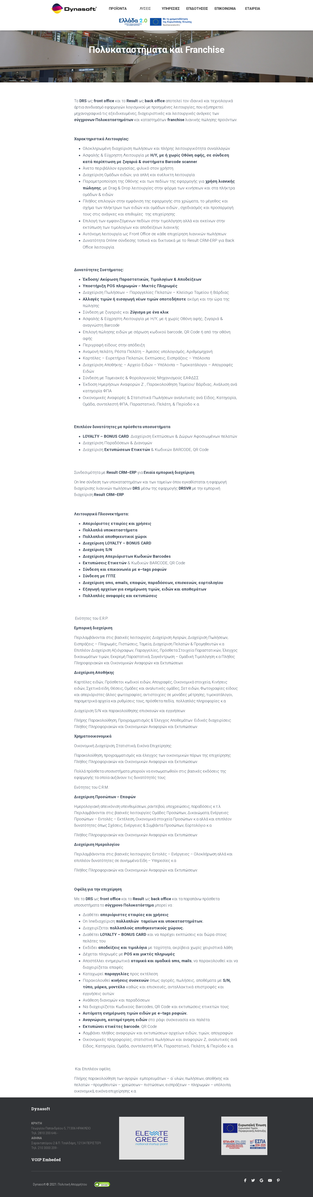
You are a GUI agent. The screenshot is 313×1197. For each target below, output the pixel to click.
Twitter (253, 1181)
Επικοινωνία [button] (225, 9)
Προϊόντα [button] (118, 9)
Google (261, 1181)
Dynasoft (39, 1184)
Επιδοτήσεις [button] (197, 9)
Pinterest (278, 1181)
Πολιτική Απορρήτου (72, 1184)
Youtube (270, 1181)
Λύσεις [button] (145, 9)
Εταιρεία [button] (252, 9)
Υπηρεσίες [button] (171, 9)
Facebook (245, 1181)
